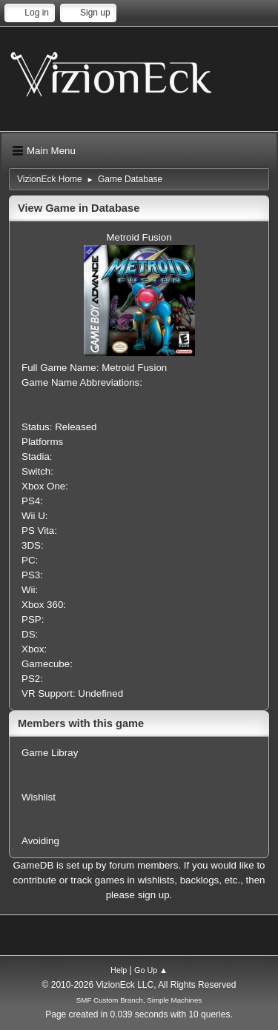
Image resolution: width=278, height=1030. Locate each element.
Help (118, 970)
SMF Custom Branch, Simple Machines (139, 1000)
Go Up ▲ (151, 970)
